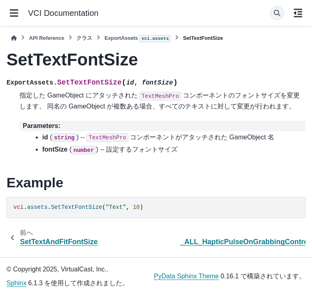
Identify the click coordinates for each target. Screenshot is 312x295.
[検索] (277, 13)
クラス (84, 38)
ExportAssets (137, 38)
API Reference (46, 38)
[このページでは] (298, 13)
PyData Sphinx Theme (186, 276)
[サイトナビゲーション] (14, 13)
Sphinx (16, 283)
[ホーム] (14, 38)
